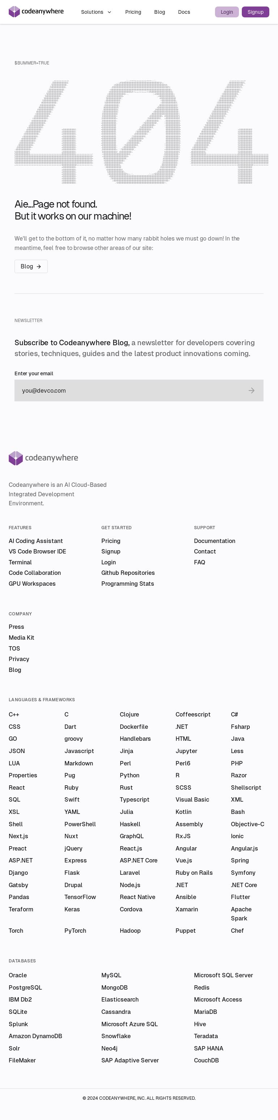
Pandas (19, 897)
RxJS (183, 836)
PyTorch (75, 931)
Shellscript (246, 787)
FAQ (199, 562)
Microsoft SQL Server (223, 975)
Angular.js (244, 848)
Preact (18, 848)
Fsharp (240, 727)
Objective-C (247, 824)
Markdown (78, 763)
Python (129, 775)
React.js (131, 848)
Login (227, 12)
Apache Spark (241, 914)
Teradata (206, 1036)
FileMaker (22, 1060)
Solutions (96, 12)
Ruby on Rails (194, 873)
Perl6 (183, 763)
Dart (70, 727)
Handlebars (135, 739)
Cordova (131, 909)
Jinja (126, 751)
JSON (17, 751)
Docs (184, 12)
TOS (14, 648)
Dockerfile (134, 727)
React (17, 787)
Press (16, 627)
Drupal (73, 885)
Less (237, 751)
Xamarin (187, 909)
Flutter (240, 897)
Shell (16, 824)
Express (75, 860)
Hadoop (130, 931)
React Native (137, 897)
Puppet (186, 931)
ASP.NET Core (138, 860)
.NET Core (244, 885)
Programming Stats (127, 584)
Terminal (20, 562)
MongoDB (114, 987)
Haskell (130, 824)
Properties (23, 775)
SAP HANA (208, 1048)
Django (18, 873)
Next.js (18, 836)
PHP (237, 763)
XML (237, 799)
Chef (237, 931)
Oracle (18, 975)
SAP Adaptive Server (130, 1060)
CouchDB (206, 1060)
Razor (239, 775)
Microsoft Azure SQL (129, 1024)
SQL (14, 799)
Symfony (243, 873)
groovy (73, 739)
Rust (126, 787)
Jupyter (186, 751)
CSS (15, 727)
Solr (14, 1048)
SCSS (183, 787)
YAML (72, 812)
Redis (202, 987)
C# (234, 714)
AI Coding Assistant (36, 541)
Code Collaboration (35, 573)
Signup (256, 12)
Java (237, 739)
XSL (14, 812)
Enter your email (33, 374)
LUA (14, 763)
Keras (72, 909)
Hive (200, 1024)
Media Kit (21, 638)
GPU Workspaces (32, 584)
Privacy (19, 659)
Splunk (18, 1024)
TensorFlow (80, 897)
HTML (183, 739)
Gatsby (18, 885)
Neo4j (109, 1048)
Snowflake (116, 1036)
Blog (160, 12)
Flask (72, 873)
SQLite (18, 1012)
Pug (69, 775)
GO (13, 739)
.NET (182, 727)
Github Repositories (128, 573)
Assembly (189, 824)
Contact (205, 551)
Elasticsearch (120, 999)
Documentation (214, 541)
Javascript (79, 751)
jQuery (73, 848)
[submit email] (251, 390)
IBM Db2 (20, 999)
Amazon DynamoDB (35, 1036)
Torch (16, 931)
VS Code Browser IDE (37, 551)
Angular (186, 848)
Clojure (129, 714)
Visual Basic (192, 799)
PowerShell (80, 824)
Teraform (21, 909)
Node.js (130, 885)
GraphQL (132, 836)
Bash (238, 812)
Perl (125, 763)
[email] (131, 390)
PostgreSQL (25, 987)
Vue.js (184, 860)
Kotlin (183, 812)
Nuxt (71, 836)
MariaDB (205, 1012)
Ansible (186, 897)
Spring (240, 860)
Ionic (237, 836)
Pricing (134, 12)
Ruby (71, 787)
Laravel (130, 873)
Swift (72, 799)
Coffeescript (193, 714)
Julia (126, 812)
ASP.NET (21, 860)
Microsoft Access (218, 999)
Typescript (134, 799)
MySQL (111, 975)
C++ (14, 714)
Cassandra (116, 1012)
